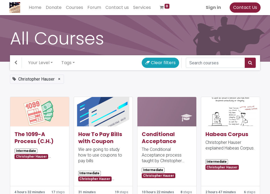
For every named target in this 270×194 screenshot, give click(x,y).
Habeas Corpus (226, 134)
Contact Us (245, 7)
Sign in (213, 7)
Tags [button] (66, 63)
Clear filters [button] (160, 63)
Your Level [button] (38, 63)
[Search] (250, 63)
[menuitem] (35, 7)
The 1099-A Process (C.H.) (34, 138)
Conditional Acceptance (159, 138)
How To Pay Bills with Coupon (100, 138)
